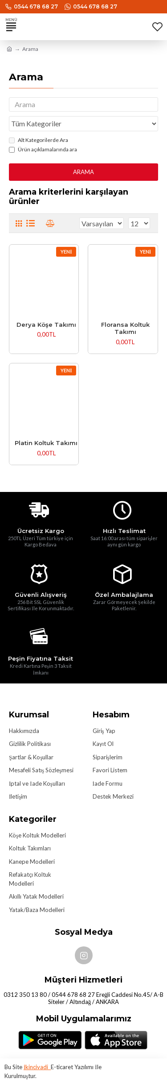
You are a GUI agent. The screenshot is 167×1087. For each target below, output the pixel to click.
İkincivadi (37, 1066)
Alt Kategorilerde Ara (38, 140)
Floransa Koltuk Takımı (125, 328)
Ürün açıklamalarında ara (43, 149)
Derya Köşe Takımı (46, 324)
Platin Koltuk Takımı (46, 442)
